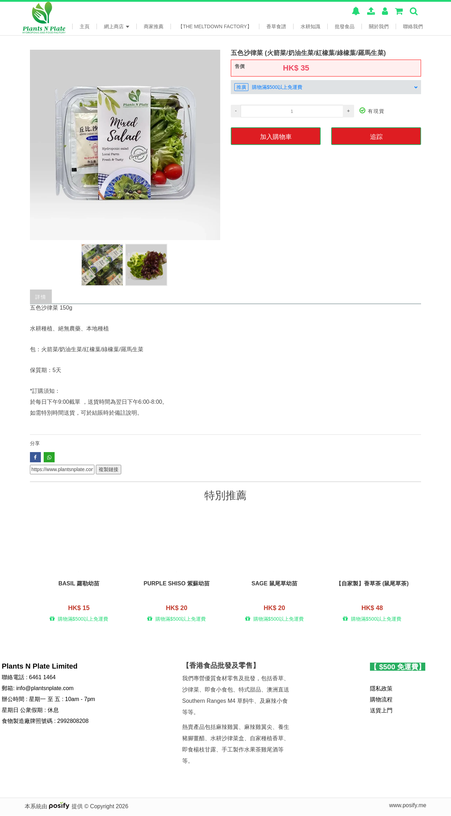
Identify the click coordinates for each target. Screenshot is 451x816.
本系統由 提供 (54, 807)
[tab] (326, 87)
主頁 (84, 26)
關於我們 (379, 26)
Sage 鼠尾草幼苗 (274, 584)
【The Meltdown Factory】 (215, 26)
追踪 (376, 136)
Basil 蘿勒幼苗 (78, 584)
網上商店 (116, 26)
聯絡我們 (413, 26)
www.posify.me (407, 806)
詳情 (41, 296)
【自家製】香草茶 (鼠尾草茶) (372, 584)
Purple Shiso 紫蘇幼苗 (176, 584)
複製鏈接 (108, 469)
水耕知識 (310, 26)
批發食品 (344, 26)
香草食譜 (276, 26)
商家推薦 (153, 26)
